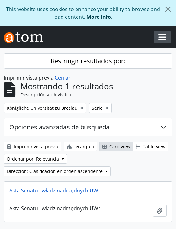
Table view (150, 146)
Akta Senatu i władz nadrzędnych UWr (54, 190)
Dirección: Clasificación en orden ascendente (55, 171)
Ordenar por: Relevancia (33, 159)
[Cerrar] (168, 9)
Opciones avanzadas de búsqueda (59, 127)
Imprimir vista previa (32, 146)
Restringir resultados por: (88, 61)
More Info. (99, 16)
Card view (116, 146)
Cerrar (62, 77)
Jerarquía (80, 146)
